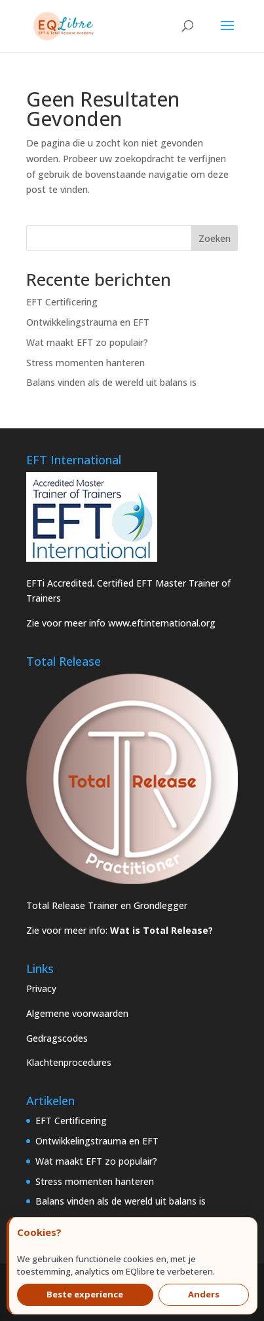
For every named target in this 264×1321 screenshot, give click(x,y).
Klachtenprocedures (68, 1062)
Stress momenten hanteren (85, 362)
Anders (203, 1294)
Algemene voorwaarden (77, 1013)
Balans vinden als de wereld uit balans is (111, 382)
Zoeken (214, 238)
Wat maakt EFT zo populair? (87, 342)
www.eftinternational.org (162, 623)
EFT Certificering (62, 302)
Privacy (41, 988)
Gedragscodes (57, 1038)
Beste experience (85, 1294)
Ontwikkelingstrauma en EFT (87, 322)
